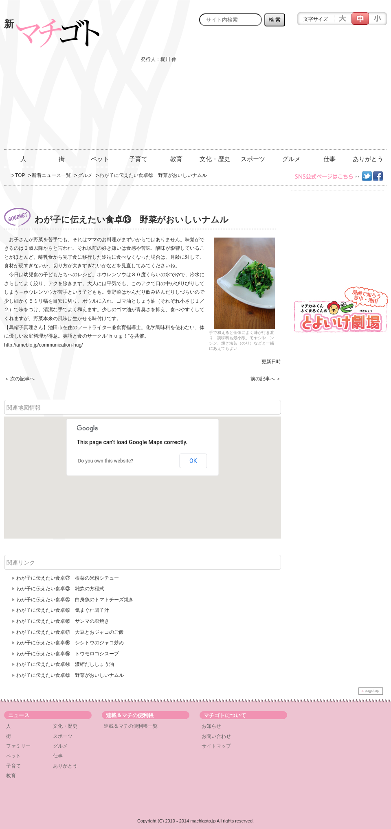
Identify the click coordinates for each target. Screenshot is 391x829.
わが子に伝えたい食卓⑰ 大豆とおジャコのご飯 (70, 632)
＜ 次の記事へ (19, 379)
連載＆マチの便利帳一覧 (131, 726)
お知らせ (211, 726)
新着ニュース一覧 (51, 175)
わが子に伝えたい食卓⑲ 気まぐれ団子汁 (62, 610)
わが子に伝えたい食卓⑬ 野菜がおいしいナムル (70, 675)
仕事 (329, 158)
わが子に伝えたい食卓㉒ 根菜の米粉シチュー (67, 578)
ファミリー (18, 746)
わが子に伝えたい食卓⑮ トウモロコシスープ (67, 654)
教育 (176, 158)
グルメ (291, 158)
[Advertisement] (294, 92)
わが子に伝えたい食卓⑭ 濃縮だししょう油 (65, 664)
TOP (20, 175)
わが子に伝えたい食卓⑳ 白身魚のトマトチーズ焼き (75, 599)
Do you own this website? (106, 461)
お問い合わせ (216, 736)
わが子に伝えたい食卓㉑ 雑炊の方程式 (60, 588)
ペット (100, 158)
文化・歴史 (215, 158)
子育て (138, 158)
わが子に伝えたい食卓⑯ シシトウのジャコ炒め (70, 643)
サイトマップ (216, 746)
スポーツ (253, 158)
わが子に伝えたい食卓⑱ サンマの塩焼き (62, 621)
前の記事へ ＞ (265, 379)
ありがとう (368, 158)
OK (193, 461)
